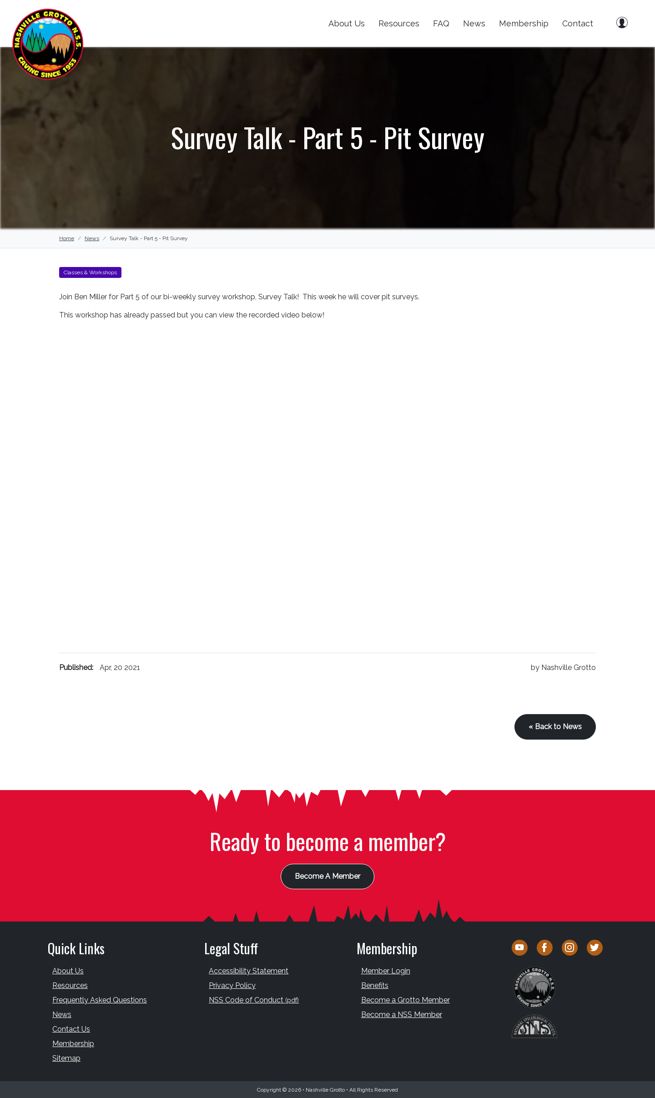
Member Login (385, 970)
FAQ (441, 23)
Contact (577, 23)
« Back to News (555, 726)
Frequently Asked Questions (99, 999)
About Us (346, 23)
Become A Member (327, 875)
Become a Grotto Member (405, 999)
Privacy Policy (232, 985)
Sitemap (66, 1057)
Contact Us (71, 1028)
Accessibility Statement (248, 970)
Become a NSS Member (401, 1014)
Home (66, 238)
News (474, 23)
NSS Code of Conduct (254, 999)
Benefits (374, 985)
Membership (524, 23)
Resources (398, 23)
